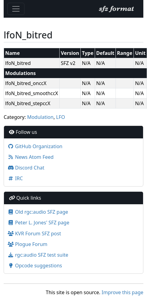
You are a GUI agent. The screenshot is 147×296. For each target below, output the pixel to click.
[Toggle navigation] (15, 9)
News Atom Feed (30, 157)
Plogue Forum (27, 244)
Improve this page (122, 292)
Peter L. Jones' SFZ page (38, 222)
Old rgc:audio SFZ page (38, 212)
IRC (15, 178)
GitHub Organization (35, 146)
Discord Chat (26, 167)
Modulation (40, 117)
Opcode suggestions (35, 265)
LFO (60, 117)
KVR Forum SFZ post (34, 233)
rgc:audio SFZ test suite (38, 254)
